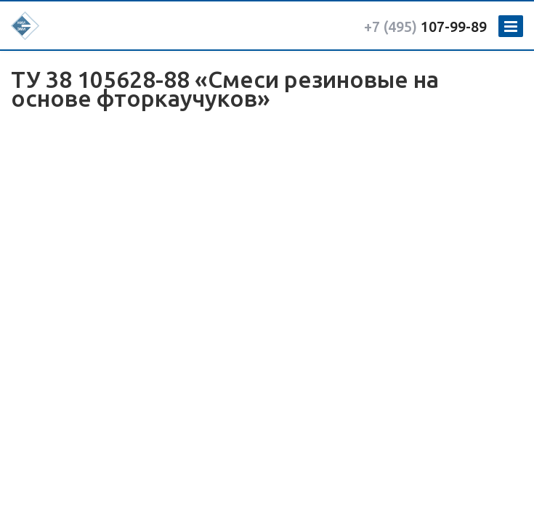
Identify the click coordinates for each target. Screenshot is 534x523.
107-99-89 (425, 26)
